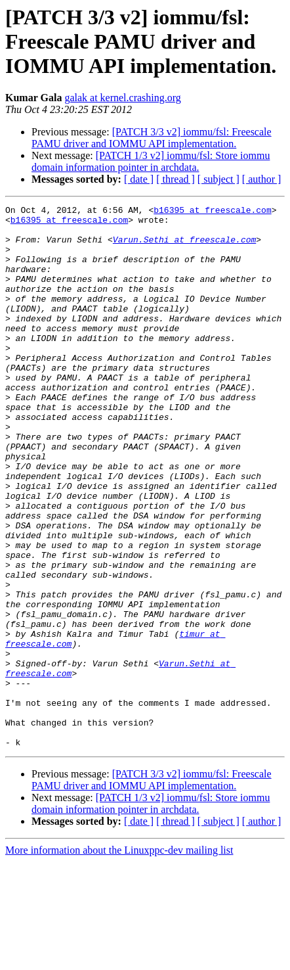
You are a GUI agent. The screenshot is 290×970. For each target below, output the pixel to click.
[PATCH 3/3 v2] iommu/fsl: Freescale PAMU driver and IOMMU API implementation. (151, 137)
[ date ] (139, 179)
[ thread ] (175, 179)
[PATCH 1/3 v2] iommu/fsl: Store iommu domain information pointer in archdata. (150, 161)
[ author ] (261, 179)
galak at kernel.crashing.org (122, 97)
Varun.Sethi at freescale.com (184, 247)
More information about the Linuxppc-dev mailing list (119, 958)
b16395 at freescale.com (212, 212)
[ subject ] (218, 179)
